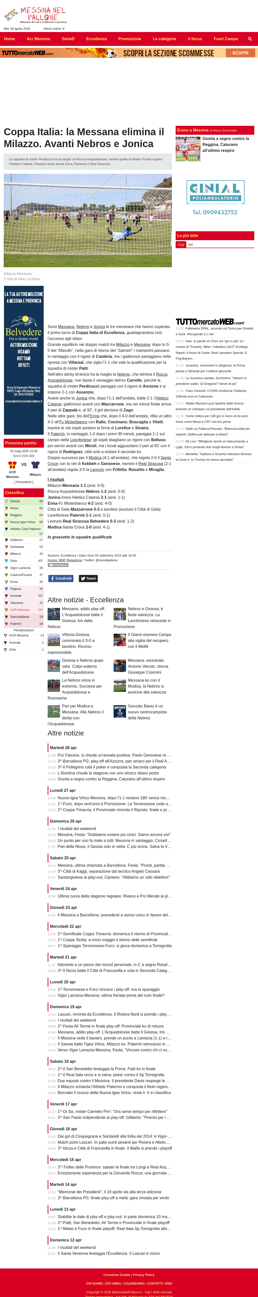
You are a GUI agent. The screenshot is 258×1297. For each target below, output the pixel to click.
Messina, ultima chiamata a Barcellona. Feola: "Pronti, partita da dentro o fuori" (127, 865)
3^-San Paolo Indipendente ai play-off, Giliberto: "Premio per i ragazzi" (119, 1117)
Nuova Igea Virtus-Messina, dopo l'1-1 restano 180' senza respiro (115, 798)
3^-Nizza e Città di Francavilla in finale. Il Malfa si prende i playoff (115, 1148)
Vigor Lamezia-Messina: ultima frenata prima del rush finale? (111, 995)
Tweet (88, 578)
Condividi (61, 578)
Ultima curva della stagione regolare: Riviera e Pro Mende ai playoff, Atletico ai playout (134, 896)
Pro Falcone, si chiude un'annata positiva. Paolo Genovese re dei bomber (122, 755)
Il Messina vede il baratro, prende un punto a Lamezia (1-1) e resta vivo (120, 1038)
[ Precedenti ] (23, 482)
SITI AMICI (113, 1283)
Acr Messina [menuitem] (38, 39)
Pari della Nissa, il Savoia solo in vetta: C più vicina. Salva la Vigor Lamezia (124, 846)
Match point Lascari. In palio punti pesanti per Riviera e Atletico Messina (121, 1142)
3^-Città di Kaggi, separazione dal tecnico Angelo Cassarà (109, 871)
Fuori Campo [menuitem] (226, 39)
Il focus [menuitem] (195, 39)
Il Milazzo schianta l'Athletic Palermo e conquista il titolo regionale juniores (123, 1087)
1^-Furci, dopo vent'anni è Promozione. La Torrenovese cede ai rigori (118, 804)
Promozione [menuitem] (129, 39)
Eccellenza (68, 555)
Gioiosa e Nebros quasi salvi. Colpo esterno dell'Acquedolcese (82, 666)
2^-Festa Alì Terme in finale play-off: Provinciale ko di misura (111, 1026)
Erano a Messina (192, 130)
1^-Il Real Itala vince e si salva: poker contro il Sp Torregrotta (111, 1075)
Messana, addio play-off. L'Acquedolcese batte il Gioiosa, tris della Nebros (123, 1032)
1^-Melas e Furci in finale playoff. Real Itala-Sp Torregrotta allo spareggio (122, 1229)
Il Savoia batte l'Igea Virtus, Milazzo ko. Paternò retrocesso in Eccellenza (122, 1044)
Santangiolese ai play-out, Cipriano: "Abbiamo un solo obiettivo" (114, 877)
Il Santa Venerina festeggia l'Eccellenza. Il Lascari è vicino (109, 1253)
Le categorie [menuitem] (164, 39)
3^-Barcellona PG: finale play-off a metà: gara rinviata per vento (113, 1198)
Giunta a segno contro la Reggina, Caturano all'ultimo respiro (111, 779)
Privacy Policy (144, 1275)
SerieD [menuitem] (68, 39)
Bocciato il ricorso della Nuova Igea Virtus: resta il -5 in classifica (114, 1093)
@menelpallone (107, 560)
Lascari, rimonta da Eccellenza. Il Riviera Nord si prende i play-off (115, 1014)
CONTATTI (155, 1283)
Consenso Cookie (116, 1275)
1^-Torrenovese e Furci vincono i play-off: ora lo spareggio (109, 989)
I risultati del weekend (77, 829)
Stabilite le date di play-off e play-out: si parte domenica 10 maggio (116, 1217)
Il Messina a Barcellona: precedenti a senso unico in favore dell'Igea (117, 915)
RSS (168, 1283)
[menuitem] (250, 39)
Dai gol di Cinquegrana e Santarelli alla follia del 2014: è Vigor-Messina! (121, 1136)
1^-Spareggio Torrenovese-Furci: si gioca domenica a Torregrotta (115, 946)
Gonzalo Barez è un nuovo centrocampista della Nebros (147, 712)
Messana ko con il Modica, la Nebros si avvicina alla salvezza (147, 686)
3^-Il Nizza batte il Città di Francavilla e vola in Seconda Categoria (116, 970)
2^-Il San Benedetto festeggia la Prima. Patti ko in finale (107, 1069)
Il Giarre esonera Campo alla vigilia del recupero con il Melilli (149, 640)
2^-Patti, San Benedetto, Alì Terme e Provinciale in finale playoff (114, 1223)
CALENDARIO (134, 1283)
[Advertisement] (215, 283)
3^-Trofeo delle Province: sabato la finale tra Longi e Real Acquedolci (118, 1167)
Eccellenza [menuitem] (96, 39)
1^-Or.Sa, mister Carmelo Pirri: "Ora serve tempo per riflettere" (112, 1111)
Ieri (190, 244)
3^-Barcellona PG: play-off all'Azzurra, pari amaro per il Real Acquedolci (121, 761)
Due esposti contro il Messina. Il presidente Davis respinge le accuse (118, 1081)
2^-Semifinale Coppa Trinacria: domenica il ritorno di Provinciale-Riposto (121, 934)
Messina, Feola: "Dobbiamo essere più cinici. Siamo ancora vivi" (114, 834)
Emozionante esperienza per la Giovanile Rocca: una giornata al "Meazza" (123, 1173)
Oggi (181, 244)
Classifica (14, 493)
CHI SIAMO (94, 1283)
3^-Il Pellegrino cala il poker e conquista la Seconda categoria (112, 767)
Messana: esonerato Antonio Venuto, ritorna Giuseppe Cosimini (148, 666)
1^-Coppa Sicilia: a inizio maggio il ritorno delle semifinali (107, 940)
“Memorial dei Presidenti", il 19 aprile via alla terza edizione (109, 1192)
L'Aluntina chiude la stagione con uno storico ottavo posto (108, 773)
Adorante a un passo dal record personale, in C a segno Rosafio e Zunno (122, 965)
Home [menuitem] (9, 39)
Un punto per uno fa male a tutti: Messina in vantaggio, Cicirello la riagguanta (125, 840)
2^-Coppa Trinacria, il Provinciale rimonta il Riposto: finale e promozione (121, 810)
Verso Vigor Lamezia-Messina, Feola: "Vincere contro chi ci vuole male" (121, 1050)
